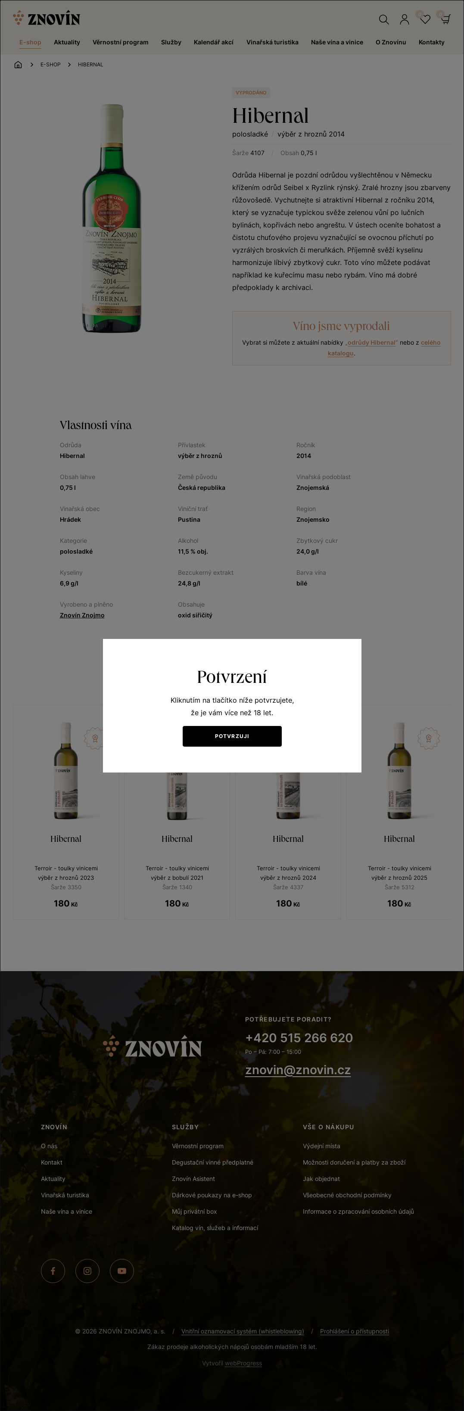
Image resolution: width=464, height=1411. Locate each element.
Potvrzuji (232, 736)
